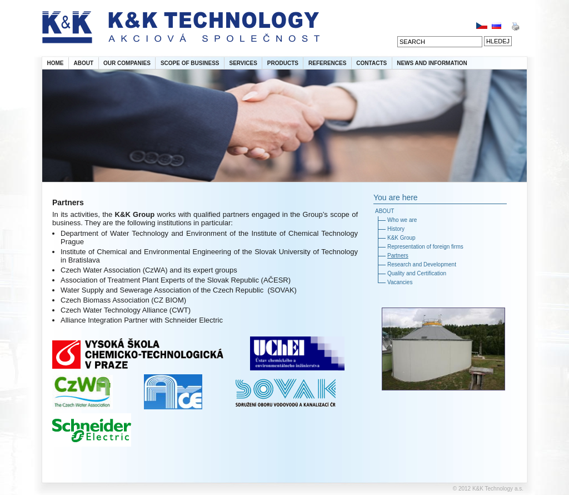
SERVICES (243, 63)
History (396, 229)
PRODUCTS (282, 63)
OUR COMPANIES (127, 63)
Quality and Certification (416, 273)
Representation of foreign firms (425, 247)
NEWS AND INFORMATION (432, 63)
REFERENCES (327, 63)
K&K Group (401, 238)
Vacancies (399, 282)
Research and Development (421, 264)
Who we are (402, 220)
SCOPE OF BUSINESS (190, 63)
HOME (55, 63)
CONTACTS (371, 63)
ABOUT (84, 63)
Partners (397, 256)
